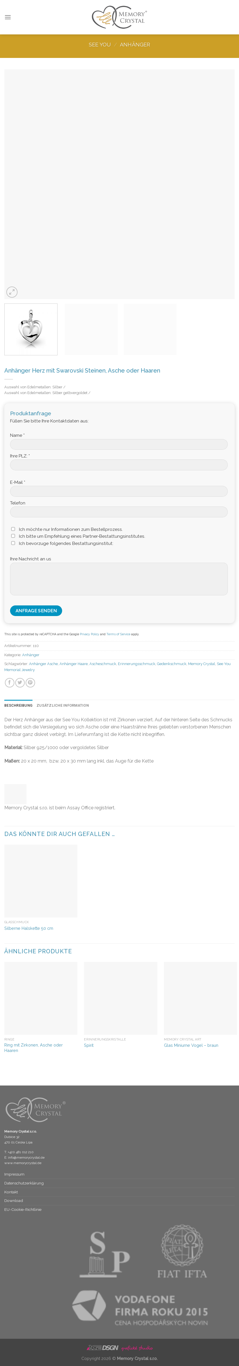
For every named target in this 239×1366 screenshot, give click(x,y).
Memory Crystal (201, 664)
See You (100, 45)
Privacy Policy (89, 634)
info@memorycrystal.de (26, 1157)
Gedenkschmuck (171, 664)
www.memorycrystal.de (22, 1163)
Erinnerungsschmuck (136, 664)
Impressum (14, 1174)
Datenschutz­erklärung (24, 1183)
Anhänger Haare (74, 664)
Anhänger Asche (43, 664)
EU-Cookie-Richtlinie (22, 1209)
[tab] (18, 705)
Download (13, 1200)
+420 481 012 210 (21, 1152)
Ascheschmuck (102, 664)
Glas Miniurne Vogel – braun (191, 1045)
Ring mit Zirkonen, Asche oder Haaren (33, 1047)
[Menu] (7, 17)
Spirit (88, 1045)
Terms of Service (118, 634)
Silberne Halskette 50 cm (28, 928)
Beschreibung (18, 705)
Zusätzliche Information (63, 705)
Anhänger (135, 45)
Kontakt (11, 1192)
